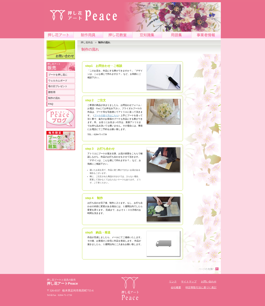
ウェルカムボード (57, 80)
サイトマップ (189, 281)
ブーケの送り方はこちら (106, 115)
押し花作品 (87, 42)
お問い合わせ (208, 281)
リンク (173, 281)
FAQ (50, 104)
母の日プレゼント (57, 86)
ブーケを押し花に (57, 74)
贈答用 (51, 92)
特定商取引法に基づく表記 (201, 287)
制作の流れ (54, 98)
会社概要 (176, 287)
